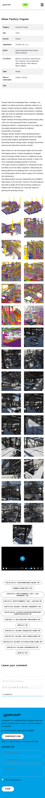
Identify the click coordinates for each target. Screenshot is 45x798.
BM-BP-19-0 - (22, 653)
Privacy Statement (16, 779)
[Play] (3, 568)
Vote (25, 4)
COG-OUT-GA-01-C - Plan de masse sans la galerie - (23, 582)
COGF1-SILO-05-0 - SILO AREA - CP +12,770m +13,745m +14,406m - (22, 641)
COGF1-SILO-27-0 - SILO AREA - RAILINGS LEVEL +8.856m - (22, 630)
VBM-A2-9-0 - (22, 625)
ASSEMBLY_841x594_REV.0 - (22, 588)
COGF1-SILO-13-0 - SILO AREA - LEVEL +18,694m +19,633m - (22, 636)
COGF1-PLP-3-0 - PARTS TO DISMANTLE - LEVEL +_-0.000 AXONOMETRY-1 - (22, 594)
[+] (27, 687)
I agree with (12, 779)
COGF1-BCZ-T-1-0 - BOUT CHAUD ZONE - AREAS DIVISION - (22, 619)
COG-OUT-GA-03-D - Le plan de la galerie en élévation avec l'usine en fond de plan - (22, 613)
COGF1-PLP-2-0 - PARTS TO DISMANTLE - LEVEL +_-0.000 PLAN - (22, 601)
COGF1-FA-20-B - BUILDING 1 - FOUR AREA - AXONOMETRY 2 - (22, 606)
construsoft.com (12, 736)
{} (24, 687)
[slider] (12, 568)
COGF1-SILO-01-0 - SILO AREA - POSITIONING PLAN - (22, 647)
